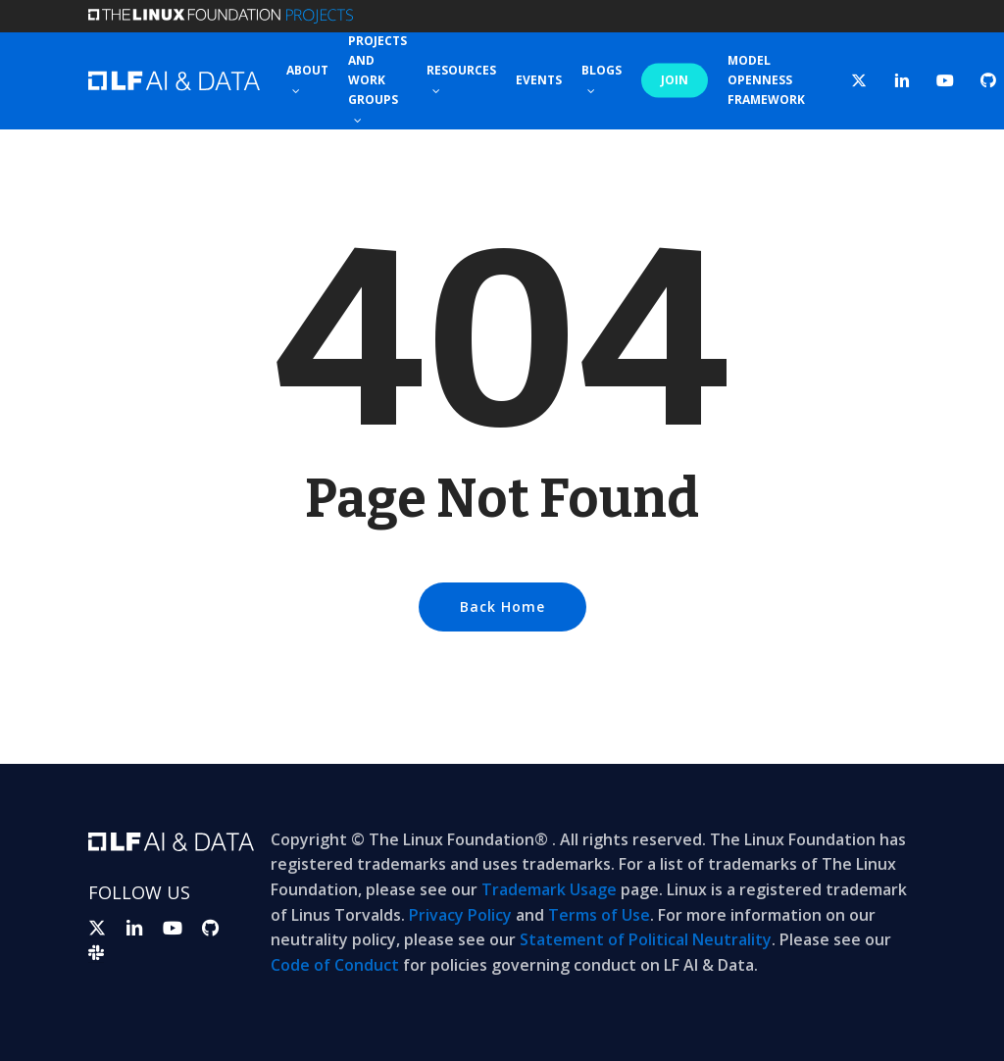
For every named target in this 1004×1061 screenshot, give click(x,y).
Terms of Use (599, 915)
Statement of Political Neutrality (646, 939)
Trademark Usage (549, 889)
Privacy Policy (460, 915)
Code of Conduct (335, 965)
